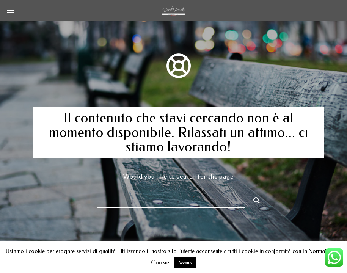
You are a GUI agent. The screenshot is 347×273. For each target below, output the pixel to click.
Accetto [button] (185, 262)
